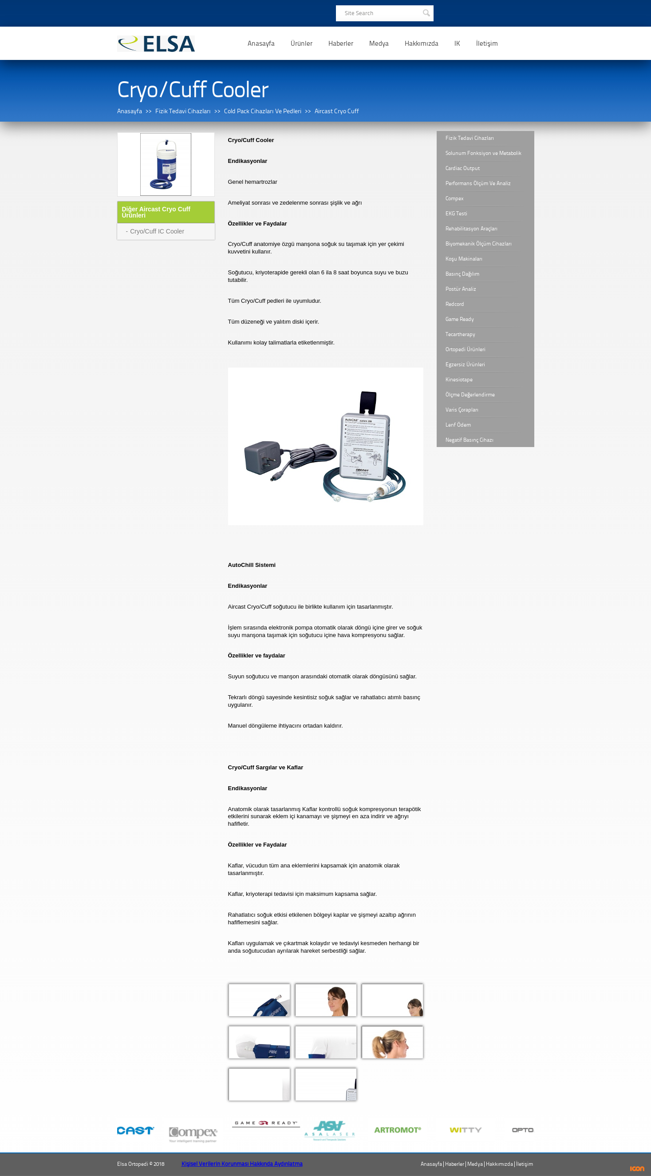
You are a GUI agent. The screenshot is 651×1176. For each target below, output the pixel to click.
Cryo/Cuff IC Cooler (157, 231)
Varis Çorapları (462, 410)
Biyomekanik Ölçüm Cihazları (479, 244)
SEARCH (426, 12)
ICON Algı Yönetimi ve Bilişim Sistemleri (637, 1169)
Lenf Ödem (458, 425)
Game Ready (460, 319)
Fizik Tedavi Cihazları (183, 111)
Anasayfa (261, 44)
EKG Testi (456, 213)
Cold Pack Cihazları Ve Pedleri (262, 111)
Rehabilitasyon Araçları (471, 229)
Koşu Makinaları (464, 259)
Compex (455, 198)
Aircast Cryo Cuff (337, 111)
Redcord (455, 304)
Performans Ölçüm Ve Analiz (478, 183)
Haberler (340, 44)
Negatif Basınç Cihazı (469, 440)
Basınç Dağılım (462, 274)
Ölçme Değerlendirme (470, 395)
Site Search (359, 13)
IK (457, 44)
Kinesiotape (459, 379)
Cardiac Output (463, 168)
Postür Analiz (461, 289)
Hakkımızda (421, 44)
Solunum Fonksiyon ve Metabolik (483, 153)
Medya (379, 44)
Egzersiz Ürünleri (465, 364)
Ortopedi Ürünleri (465, 349)
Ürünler (301, 44)
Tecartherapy (460, 334)
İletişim (487, 44)
